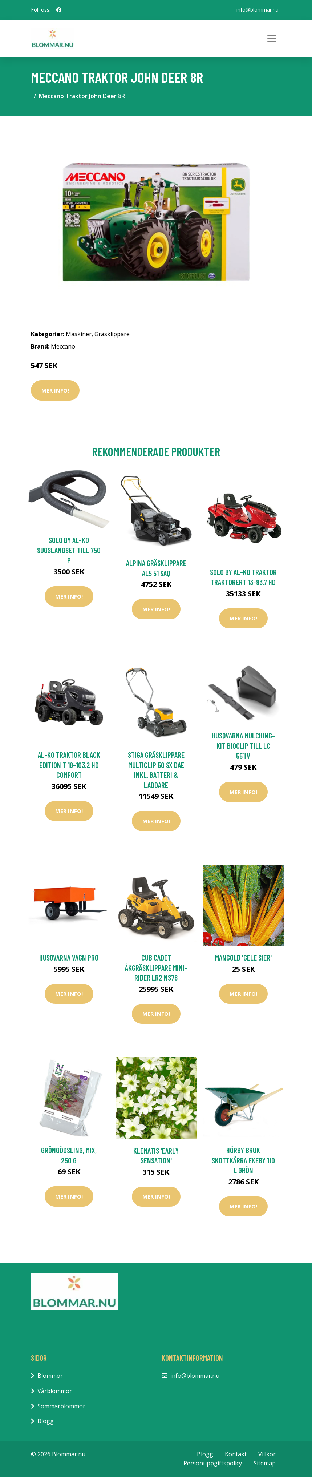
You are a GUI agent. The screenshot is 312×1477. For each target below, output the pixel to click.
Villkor (267, 1454)
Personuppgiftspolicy (212, 1463)
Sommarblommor (61, 1406)
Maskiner (79, 334)
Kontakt (236, 1454)
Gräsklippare (112, 334)
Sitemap (265, 1463)
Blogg (45, 1421)
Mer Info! (55, 390)
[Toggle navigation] (271, 38)
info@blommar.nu (257, 9)
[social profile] (58, 10)
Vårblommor (54, 1391)
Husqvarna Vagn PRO (68, 957)
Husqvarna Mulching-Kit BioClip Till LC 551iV (243, 745)
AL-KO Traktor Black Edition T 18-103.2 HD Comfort (69, 764)
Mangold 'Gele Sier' (243, 957)
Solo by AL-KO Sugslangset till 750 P (69, 549)
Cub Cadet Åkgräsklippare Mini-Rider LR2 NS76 (156, 967)
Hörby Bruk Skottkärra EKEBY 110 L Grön (243, 1160)
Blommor (50, 1376)
